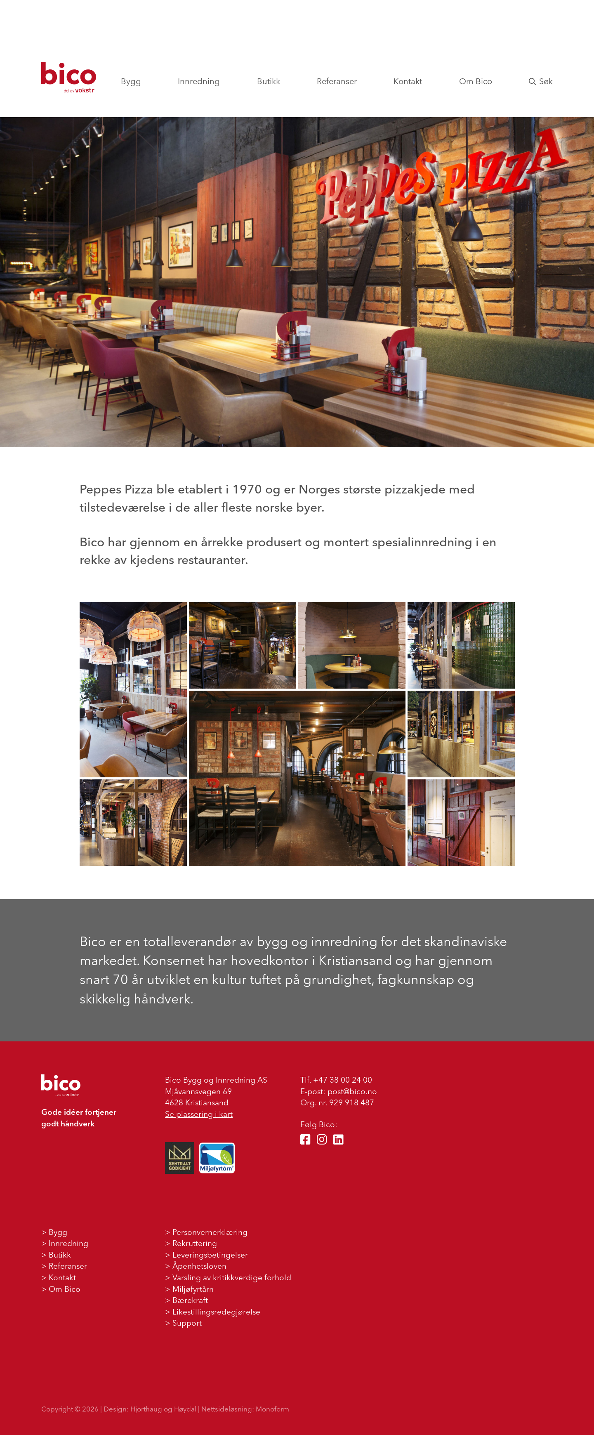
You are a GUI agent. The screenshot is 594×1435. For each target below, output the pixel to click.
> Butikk (56, 1255)
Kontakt (408, 81)
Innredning (199, 81)
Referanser (337, 81)
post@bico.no (352, 1091)
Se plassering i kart (199, 1114)
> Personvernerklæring (206, 1232)
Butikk (268, 81)
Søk (541, 81)
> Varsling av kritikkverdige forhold (228, 1277)
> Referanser (64, 1266)
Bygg (131, 81)
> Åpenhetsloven (195, 1266)
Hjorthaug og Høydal (163, 1408)
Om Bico (475, 81)
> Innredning (64, 1243)
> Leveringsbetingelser (206, 1255)
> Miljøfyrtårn (189, 1289)
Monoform (272, 1408)
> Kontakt (58, 1277)
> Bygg (54, 1232)
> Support (183, 1323)
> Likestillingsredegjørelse (212, 1312)
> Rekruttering (191, 1243)
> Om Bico (60, 1289)
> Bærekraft (186, 1300)
